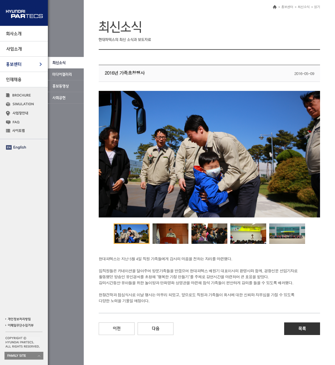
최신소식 (304, 6)
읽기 (317, 6)
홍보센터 (287, 6)
